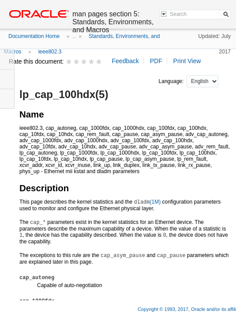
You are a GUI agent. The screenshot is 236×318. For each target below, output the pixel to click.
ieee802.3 (50, 52)
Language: (172, 81)
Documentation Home (34, 36)
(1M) (147, 202)
